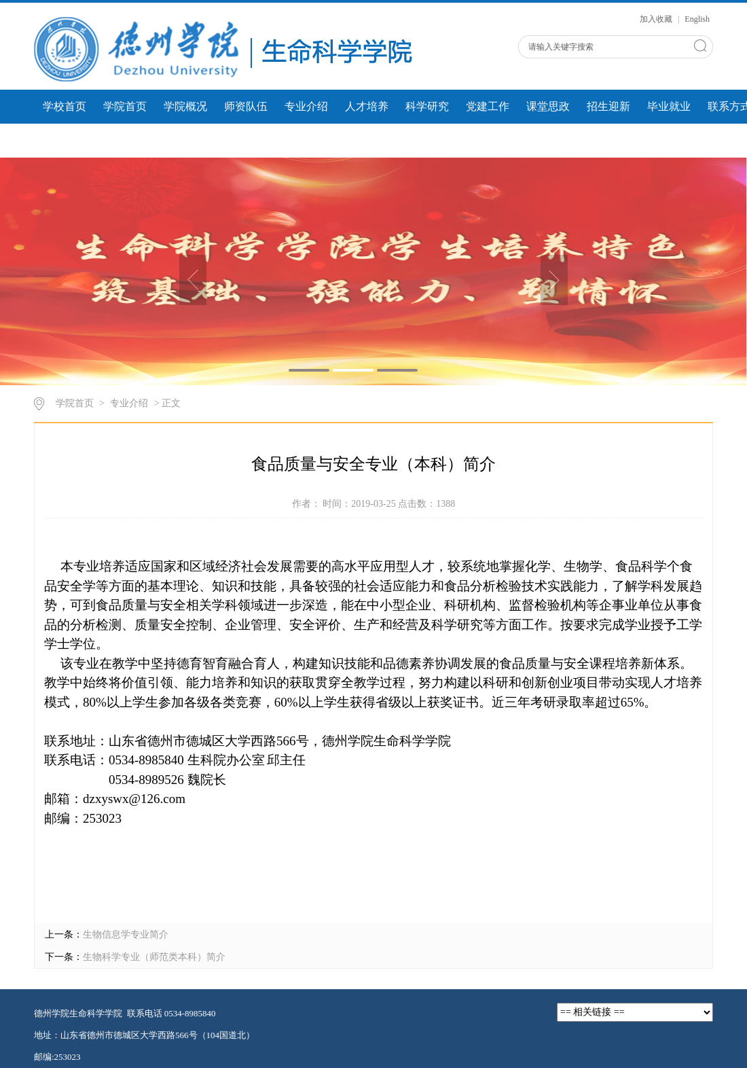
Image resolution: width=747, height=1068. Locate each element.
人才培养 (366, 106)
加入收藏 (657, 19)
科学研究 (427, 106)
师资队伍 (246, 106)
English (697, 19)
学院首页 (125, 106)
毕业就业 (669, 106)
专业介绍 (306, 106)
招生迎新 (608, 106)
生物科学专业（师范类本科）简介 (154, 957)
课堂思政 (548, 106)
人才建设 (246, 140)
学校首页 (64, 106)
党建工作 (487, 106)
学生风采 (125, 140)
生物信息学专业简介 (125, 934)
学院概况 (185, 106)
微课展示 (185, 140)
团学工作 (64, 140)
